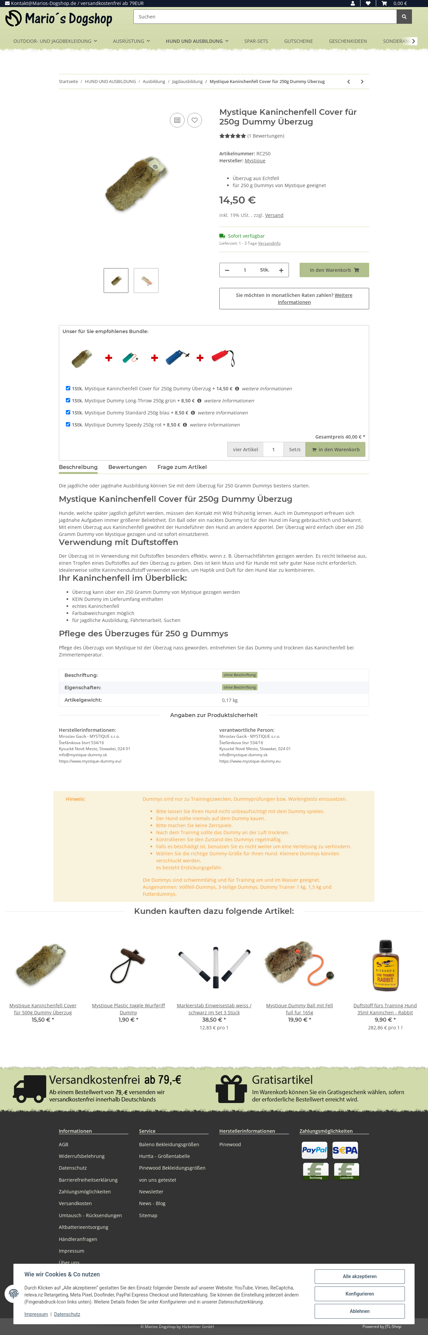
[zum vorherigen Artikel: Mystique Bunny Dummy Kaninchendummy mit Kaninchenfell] (348, 81)
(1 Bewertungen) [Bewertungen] (251, 136)
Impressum (71, 1251)
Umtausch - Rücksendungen (90, 1215)
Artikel (245, 449)
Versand (274, 215)
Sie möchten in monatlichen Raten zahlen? (294, 298)
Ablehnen (359, 1311)
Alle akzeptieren (360, 1276)
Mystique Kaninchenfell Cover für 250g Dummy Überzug (141, 388)
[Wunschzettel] (368, 3)
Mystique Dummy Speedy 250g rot (117, 424)
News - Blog (152, 1203)
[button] (352, 3)
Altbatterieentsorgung (83, 1227)
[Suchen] (265, 16)
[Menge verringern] (227, 270)
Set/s (295, 449)
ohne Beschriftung (240, 675)
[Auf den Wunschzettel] (194, 120)
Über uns (69, 1262)
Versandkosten (75, 1203)
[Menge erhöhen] (281, 270)
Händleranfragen (78, 1239)
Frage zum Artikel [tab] (182, 467)
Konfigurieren (359, 1294)
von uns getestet (157, 1180)
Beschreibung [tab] (78, 467)
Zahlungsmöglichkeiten (85, 1191)
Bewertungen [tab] (127, 467)
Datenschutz (73, 1168)
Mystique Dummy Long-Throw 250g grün (124, 400)
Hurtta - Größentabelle (164, 1156)
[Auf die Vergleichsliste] (177, 120)
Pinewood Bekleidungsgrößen (172, 1168)
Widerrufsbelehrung (82, 1156)
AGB (63, 1144)
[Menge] (244, 270)
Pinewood (230, 1144)
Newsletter (151, 1191)
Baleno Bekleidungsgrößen (169, 1144)
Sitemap (148, 1215)
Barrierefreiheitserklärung (88, 1180)
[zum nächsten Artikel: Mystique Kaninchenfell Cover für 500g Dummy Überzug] (362, 81)
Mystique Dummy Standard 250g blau (121, 412)
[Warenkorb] (394, 3)
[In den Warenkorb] (64, 103)
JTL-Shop (393, 1326)
